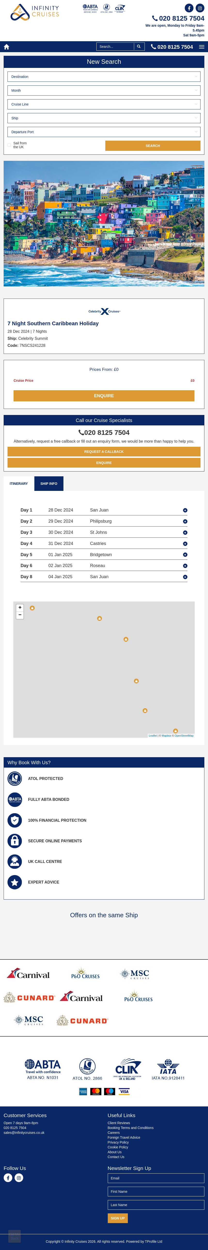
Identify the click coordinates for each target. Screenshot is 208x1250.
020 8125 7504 (178, 18)
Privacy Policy (118, 1142)
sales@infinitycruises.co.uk (24, 1133)
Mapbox (166, 735)
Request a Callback (103, 452)
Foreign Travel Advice (124, 1137)
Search (153, 146)
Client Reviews (119, 1123)
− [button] (20, 615)
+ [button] (20, 608)
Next (197, 223)
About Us (115, 1152)
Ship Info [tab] (48, 484)
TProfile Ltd (153, 1241)
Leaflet (153, 735)
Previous (11, 223)
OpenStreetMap (184, 735)
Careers (114, 1133)
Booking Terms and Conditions (131, 1128)
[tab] (104, 510)
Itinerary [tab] (19, 484)
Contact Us (116, 1157)
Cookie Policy (118, 1147)
